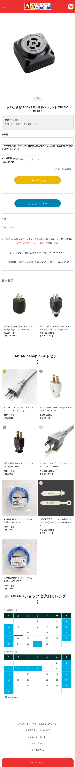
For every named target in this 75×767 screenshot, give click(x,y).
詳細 (4, 218)
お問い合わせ (37, 743)
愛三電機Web (37, 750)
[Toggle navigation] (4, 6)
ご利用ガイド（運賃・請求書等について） (37, 724)
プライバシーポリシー (37, 737)
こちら (11, 227)
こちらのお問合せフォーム (29, 243)
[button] (2, 60)
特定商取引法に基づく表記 (37, 730)
